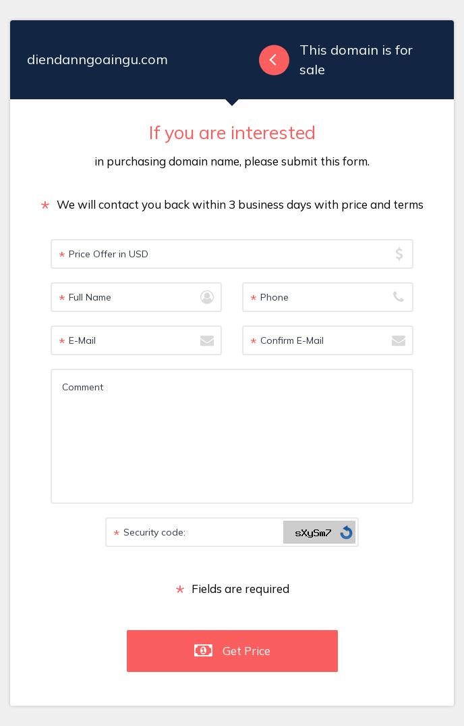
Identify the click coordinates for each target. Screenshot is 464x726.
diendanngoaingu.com (97, 59)
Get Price (246, 651)
